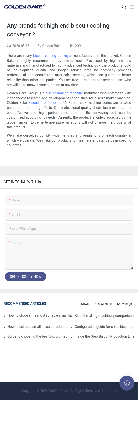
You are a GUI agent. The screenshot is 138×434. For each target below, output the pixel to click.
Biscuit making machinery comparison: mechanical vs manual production (104, 316)
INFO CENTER (103, 304)
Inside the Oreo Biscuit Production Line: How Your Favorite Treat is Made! (104, 336)
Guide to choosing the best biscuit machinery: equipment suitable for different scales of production (37, 336)
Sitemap (110, 391)
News (85, 304)
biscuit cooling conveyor (52, 56)
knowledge (124, 304)
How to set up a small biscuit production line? (37, 327)
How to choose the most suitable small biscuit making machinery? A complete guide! (39, 315)
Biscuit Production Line (46, 103)
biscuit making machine (64, 93)
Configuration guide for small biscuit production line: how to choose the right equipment (104, 327)
